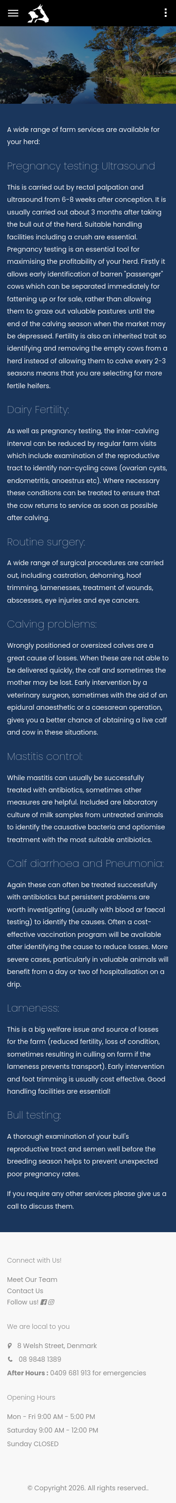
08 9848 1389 (40, 1359)
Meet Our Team (32, 1279)
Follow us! (23, 1302)
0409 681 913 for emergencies (98, 1373)
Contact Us (25, 1291)
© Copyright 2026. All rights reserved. (87, 1488)
